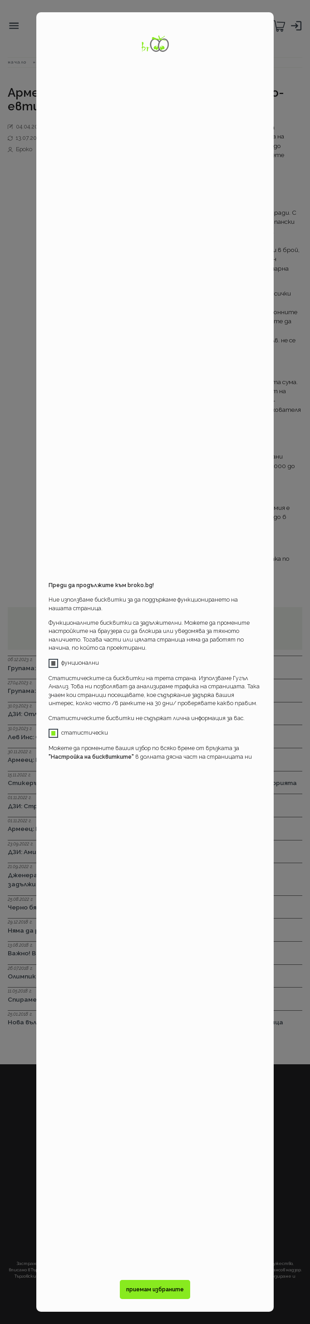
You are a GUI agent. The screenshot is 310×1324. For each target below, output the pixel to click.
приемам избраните (155, 1289)
